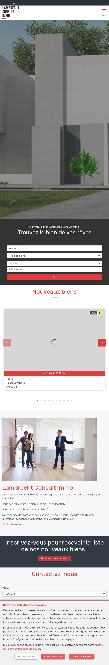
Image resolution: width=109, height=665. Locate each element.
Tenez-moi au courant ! (54, 558)
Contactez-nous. (12, 524)
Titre (5, 588)
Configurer (27, 656)
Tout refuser (54, 656)
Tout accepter (83, 656)
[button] (54, 263)
